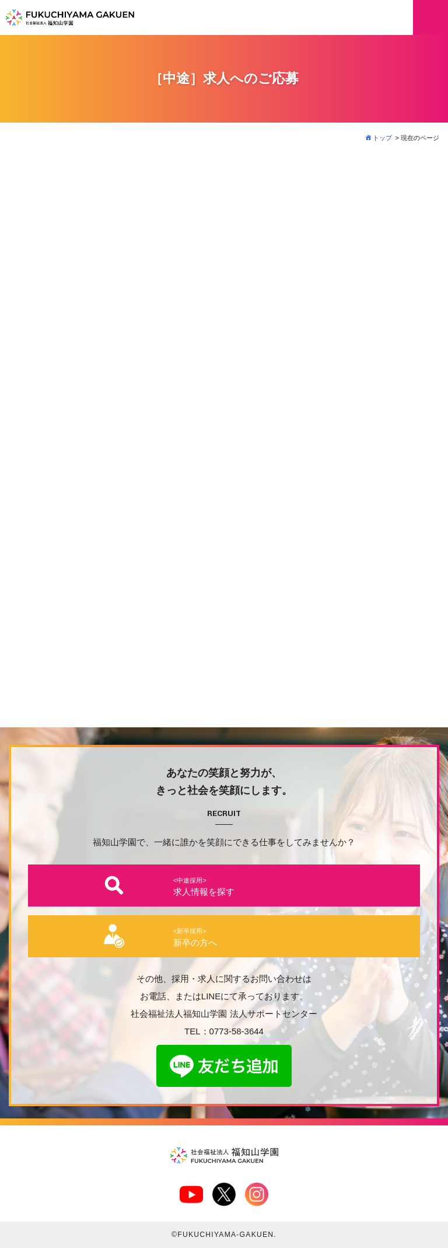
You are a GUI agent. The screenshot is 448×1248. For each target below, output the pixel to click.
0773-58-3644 (236, 1031)
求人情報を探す (204, 887)
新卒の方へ (195, 937)
